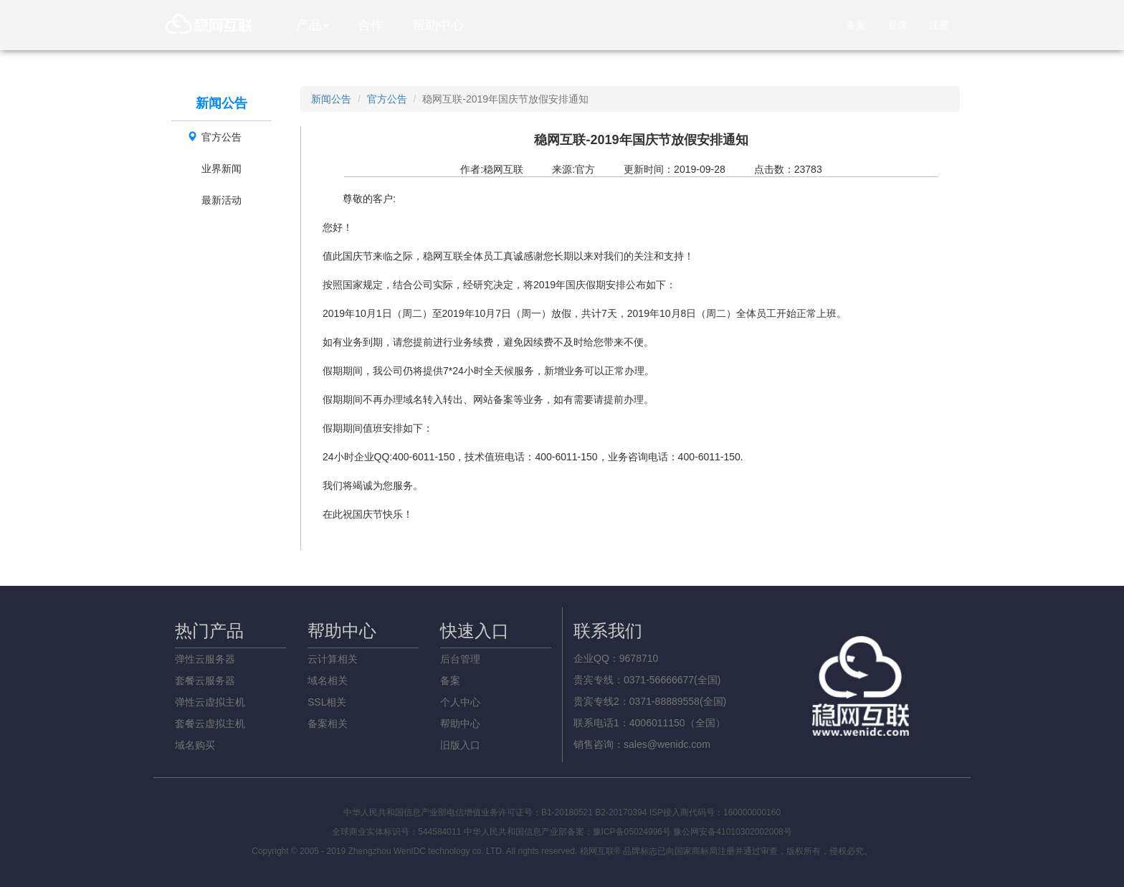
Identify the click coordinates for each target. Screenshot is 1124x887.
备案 (856, 25)
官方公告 (214, 137)
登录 (897, 25)
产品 (312, 25)
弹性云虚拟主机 (210, 702)
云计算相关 (333, 659)
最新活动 (221, 200)
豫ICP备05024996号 (632, 832)
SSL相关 (327, 702)
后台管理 (460, 659)
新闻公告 (331, 99)
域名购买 (195, 745)
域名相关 (328, 680)
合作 (371, 25)
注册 (939, 25)
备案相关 (328, 723)
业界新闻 (221, 168)
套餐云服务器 (205, 680)
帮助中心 (438, 25)
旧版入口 (460, 745)
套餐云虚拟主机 (210, 723)
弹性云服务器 (205, 659)
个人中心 (460, 702)
